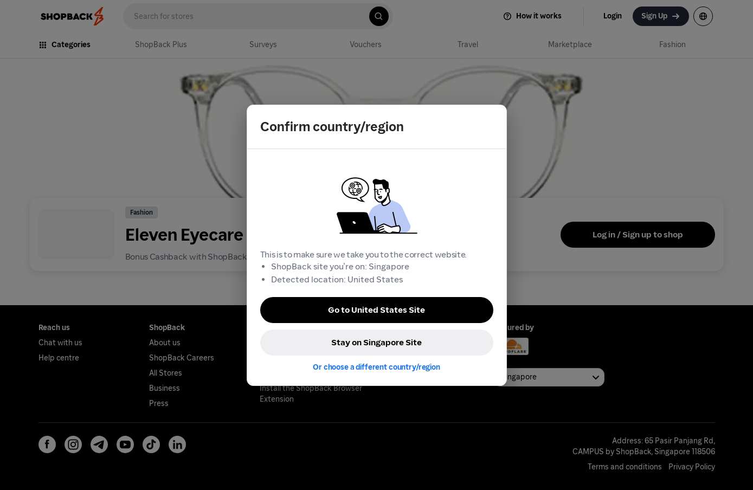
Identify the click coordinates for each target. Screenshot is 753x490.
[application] (725, 462)
